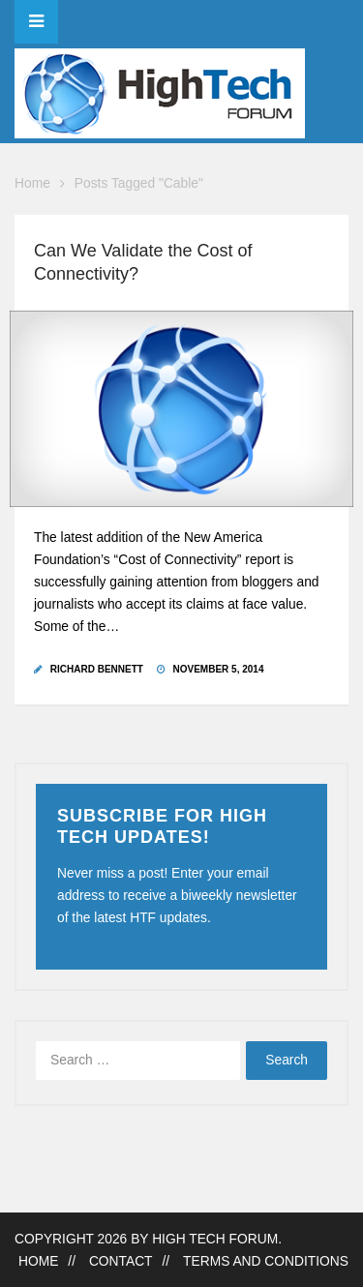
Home (32, 183)
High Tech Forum (215, 1239)
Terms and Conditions (265, 1261)
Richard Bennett (96, 669)
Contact (121, 1261)
